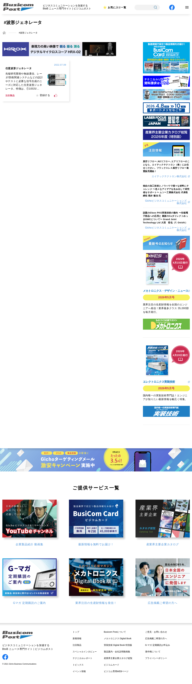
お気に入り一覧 (117, 7)
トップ (76, 632)
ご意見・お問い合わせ (156, 632)
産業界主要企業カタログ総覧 (118, 658)
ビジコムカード (111, 664)
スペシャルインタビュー (85, 651)
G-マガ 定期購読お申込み (157, 645)
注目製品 (77, 645)
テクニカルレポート (82, 658)
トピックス (78, 664)
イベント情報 (79, 671)
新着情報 (77, 638)
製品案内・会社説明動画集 (117, 651)
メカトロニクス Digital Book (118, 638)
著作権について (152, 651)
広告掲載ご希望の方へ (156, 638)
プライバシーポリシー (156, 658)
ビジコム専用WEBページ (116, 671)
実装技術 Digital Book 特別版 (118, 645)
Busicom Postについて (115, 632)
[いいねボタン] (55, 95)
